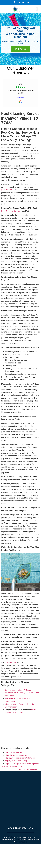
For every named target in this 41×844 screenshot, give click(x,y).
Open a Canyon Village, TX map (18, 690)
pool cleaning (6, 190)
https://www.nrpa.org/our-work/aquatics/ (22, 763)
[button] (37, 9)
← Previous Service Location (13, 766)
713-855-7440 (11, 662)
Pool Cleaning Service (10, 211)
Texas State (18, 712)
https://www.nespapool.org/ (16, 755)
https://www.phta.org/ (14, 752)
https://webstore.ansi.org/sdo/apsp (20, 758)
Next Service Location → (29, 769)
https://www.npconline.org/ (16, 761)
